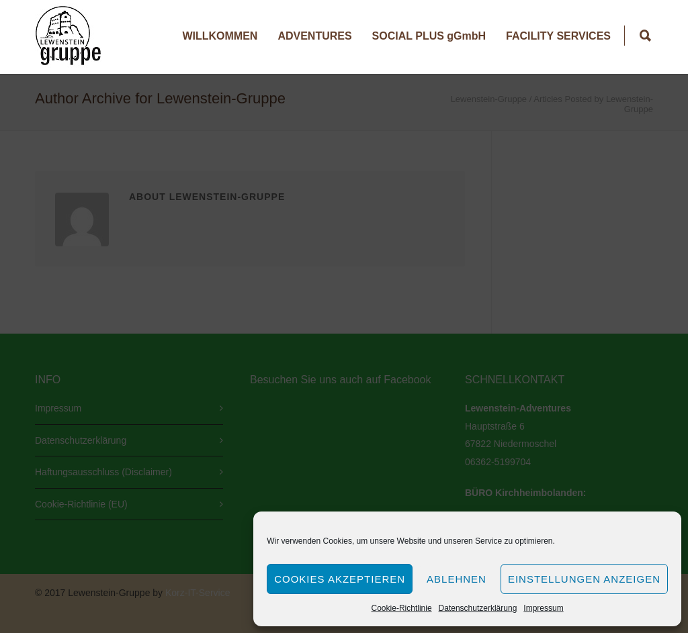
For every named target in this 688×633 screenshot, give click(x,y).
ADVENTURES (314, 36)
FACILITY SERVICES (558, 36)
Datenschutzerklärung (478, 608)
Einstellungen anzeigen (584, 579)
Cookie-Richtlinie (402, 608)
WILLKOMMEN (219, 36)
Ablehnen (456, 579)
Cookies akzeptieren (339, 579)
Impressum (543, 608)
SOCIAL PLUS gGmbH (429, 36)
